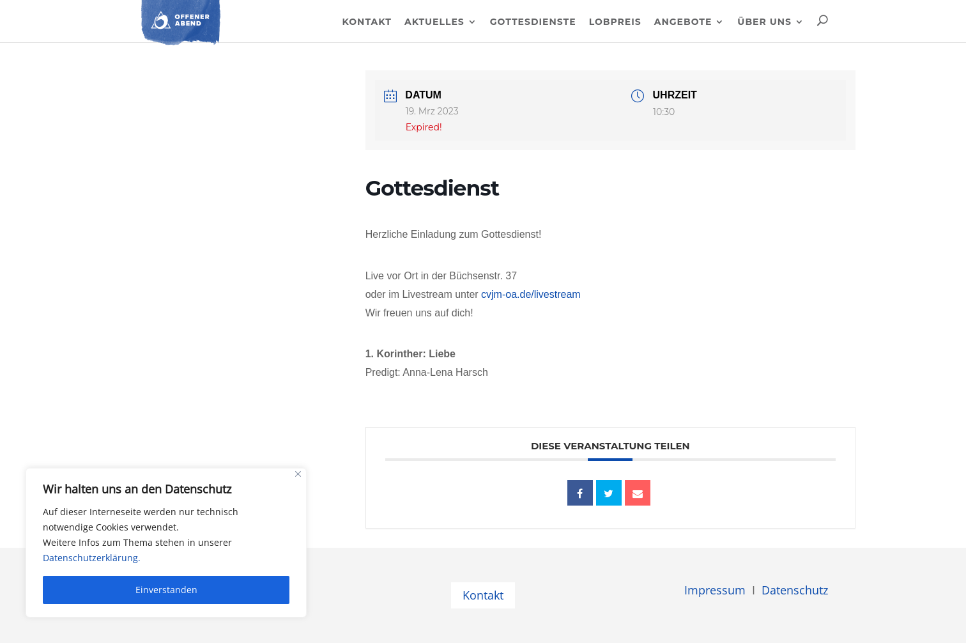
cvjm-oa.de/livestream (531, 294)
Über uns (764, 22)
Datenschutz (795, 590)
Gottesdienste (533, 22)
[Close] (298, 474)
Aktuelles (434, 22)
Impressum (715, 590)
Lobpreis (615, 22)
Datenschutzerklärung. (92, 558)
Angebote (683, 22)
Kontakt (366, 22)
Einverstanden (166, 590)
